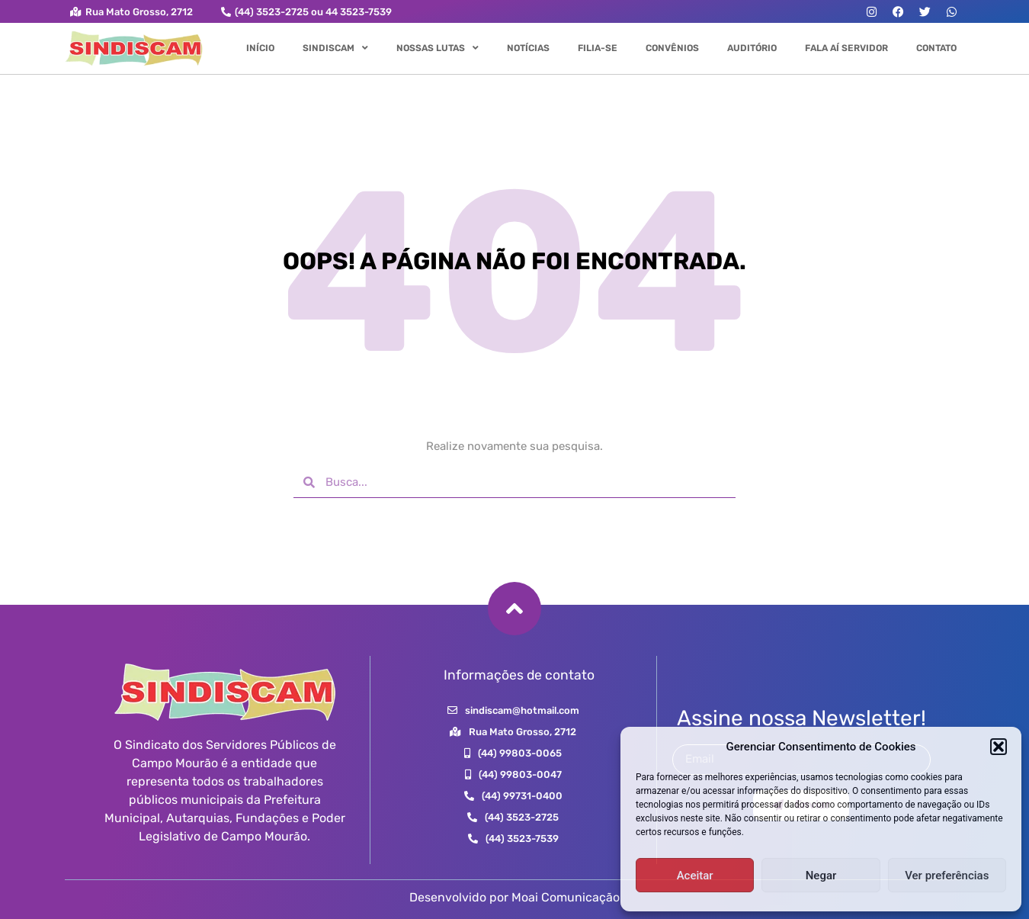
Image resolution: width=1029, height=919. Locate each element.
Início (260, 48)
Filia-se (597, 48)
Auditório (752, 48)
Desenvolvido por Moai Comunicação (514, 897)
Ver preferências (947, 875)
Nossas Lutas (437, 48)
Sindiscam (335, 48)
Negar (821, 875)
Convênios (672, 48)
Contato (936, 48)
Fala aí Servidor (846, 48)
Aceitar (695, 875)
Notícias (528, 48)
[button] (998, 746)
